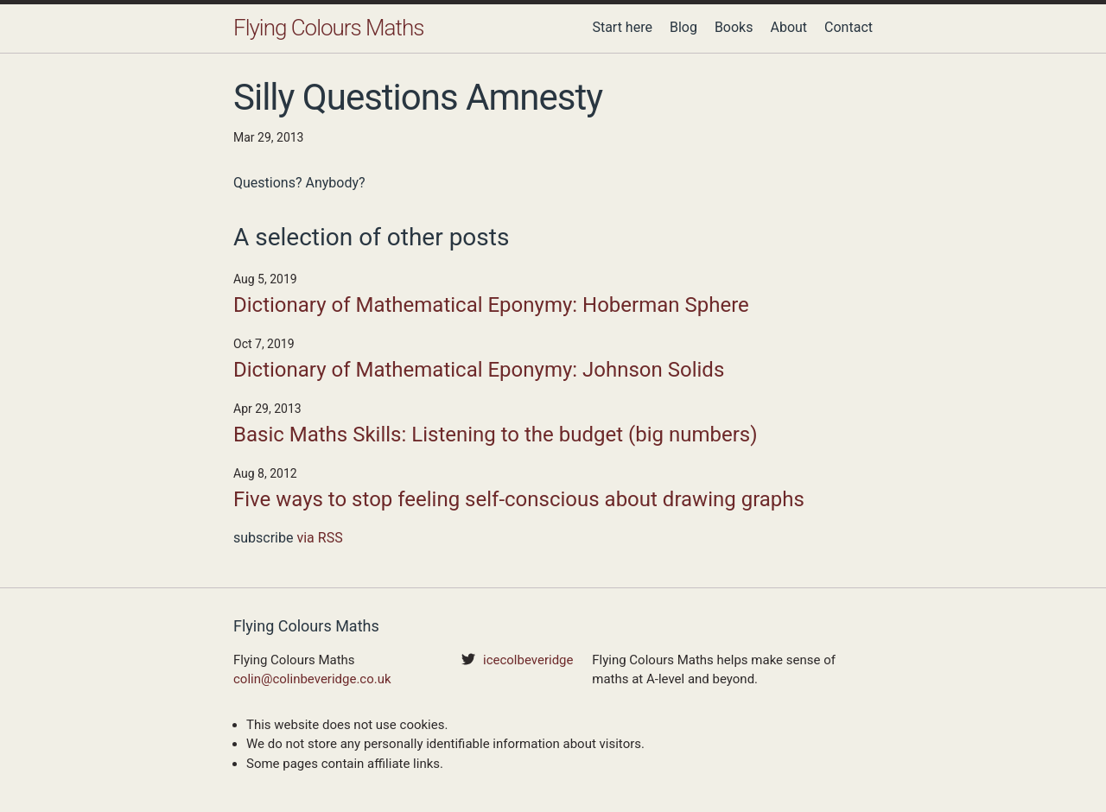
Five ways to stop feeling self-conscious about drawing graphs (518, 499)
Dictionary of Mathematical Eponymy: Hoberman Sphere (491, 305)
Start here (622, 27)
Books (734, 27)
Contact (848, 27)
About (788, 27)
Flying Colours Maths (328, 28)
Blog (683, 27)
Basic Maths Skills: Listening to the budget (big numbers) (495, 434)
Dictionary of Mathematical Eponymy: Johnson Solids (478, 370)
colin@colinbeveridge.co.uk (312, 679)
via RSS (319, 538)
